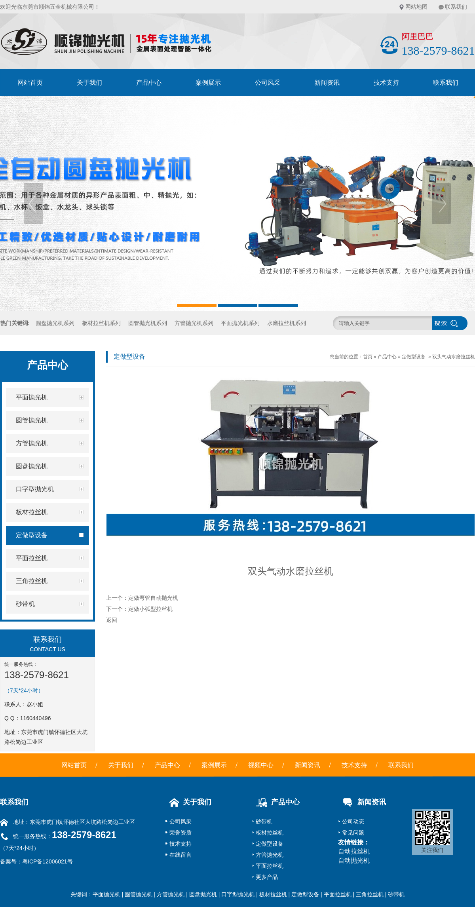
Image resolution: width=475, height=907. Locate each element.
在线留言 (180, 855)
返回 (111, 620)
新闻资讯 (327, 82)
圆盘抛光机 (203, 894)
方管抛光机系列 (194, 323)
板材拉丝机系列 (101, 323)
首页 (367, 356)
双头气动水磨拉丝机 (453, 356)
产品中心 (149, 82)
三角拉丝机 (370, 894)
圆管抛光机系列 (147, 323)
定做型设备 (414, 356)
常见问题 (353, 832)
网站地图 (416, 7)
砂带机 (264, 821)
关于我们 (89, 82)
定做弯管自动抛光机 (153, 598)
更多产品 (267, 877)
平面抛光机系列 (240, 323)
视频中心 (261, 765)
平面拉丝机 (269, 866)
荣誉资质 (180, 832)
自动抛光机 (354, 860)
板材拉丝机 (269, 832)
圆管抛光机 (138, 894)
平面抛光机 (106, 894)
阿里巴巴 (417, 36)
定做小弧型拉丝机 (150, 609)
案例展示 (208, 82)
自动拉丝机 (354, 851)
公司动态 (353, 821)
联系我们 (456, 7)
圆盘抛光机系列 (55, 323)
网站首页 (30, 82)
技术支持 (386, 82)
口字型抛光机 (238, 894)
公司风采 (267, 82)
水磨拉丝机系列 (286, 323)
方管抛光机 (269, 855)
